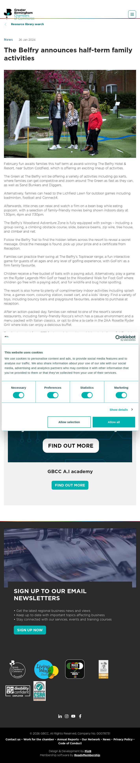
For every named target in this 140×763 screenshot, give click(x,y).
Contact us (13, 739)
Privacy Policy (123, 739)
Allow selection (69, 422)
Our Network (91, 739)
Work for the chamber (38, 739)
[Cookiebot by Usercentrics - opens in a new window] (118, 338)
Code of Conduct (70, 743)
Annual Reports (68, 739)
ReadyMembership (87, 755)
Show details (119, 409)
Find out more (70, 485)
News (8, 40)
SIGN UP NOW (30, 630)
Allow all (114, 422)
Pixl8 (88, 751)
